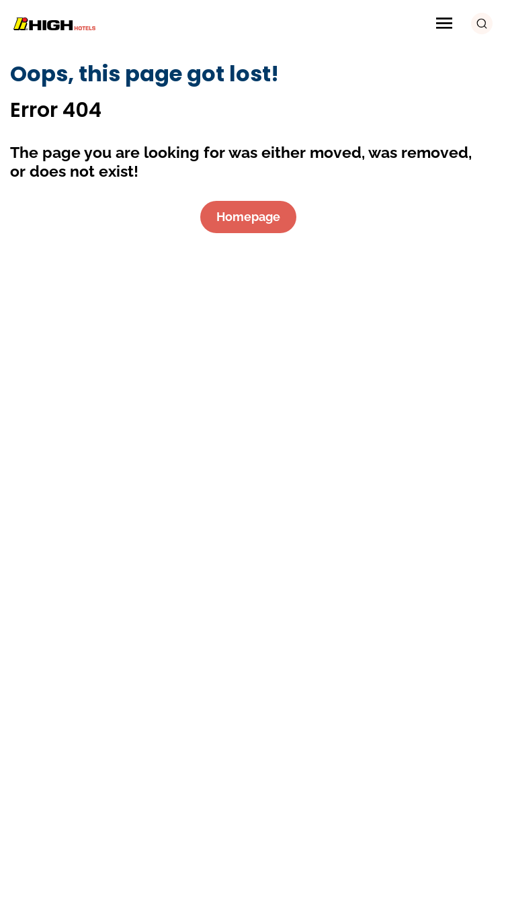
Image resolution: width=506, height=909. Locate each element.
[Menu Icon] (444, 23)
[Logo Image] (57, 23)
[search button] (482, 23)
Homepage (248, 217)
